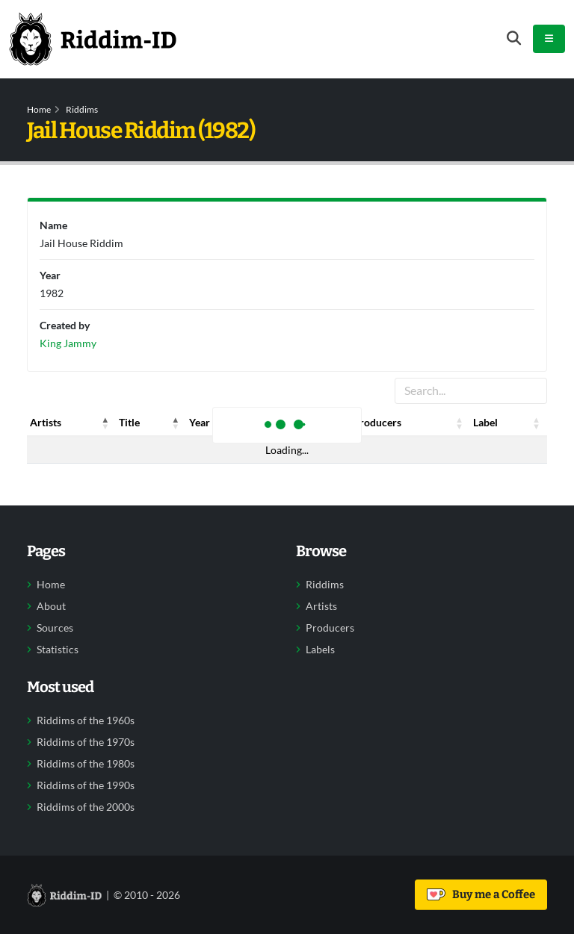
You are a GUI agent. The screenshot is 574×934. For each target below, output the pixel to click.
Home (39, 109)
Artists (321, 606)
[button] (105, 422)
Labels (320, 650)
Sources (55, 628)
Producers (330, 628)
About (51, 606)
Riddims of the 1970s (86, 742)
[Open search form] (514, 38)
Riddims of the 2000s (86, 807)
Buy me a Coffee (481, 894)
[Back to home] (92, 39)
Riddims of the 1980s (86, 764)
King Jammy (68, 343)
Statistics (57, 650)
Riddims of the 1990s (86, 785)
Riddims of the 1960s (86, 720)
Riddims (82, 109)
